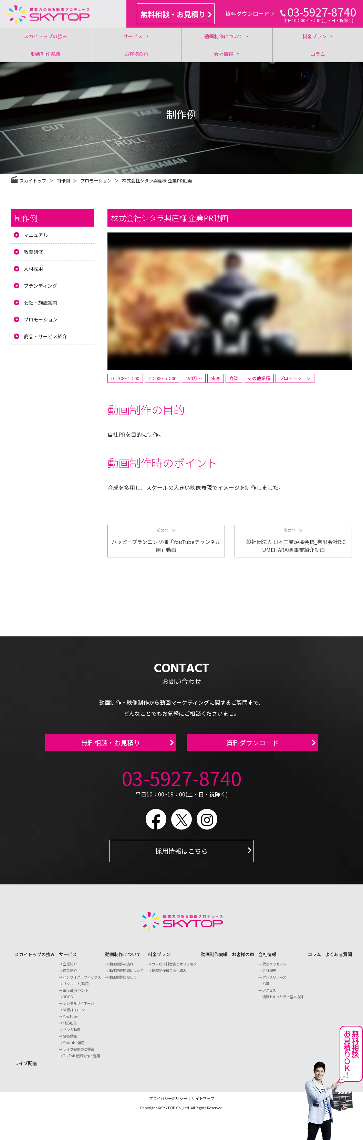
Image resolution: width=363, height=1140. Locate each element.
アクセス (269, 994)
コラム (318, 53)
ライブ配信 (25, 1067)
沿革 (265, 987)
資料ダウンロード (249, 13)
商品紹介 (70, 974)
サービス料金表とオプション (174, 967)
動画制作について (227, 36)
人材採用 (33, 268)
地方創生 (70, 1026)
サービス (136, 36)
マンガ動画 (71, 1033)
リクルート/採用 (76, 987)
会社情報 (227, 53)
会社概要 (269, 974)
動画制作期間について (126, 974)
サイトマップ (202, 1102)
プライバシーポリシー (168, 1102)
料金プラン (317, 36)
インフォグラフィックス (82, 980)
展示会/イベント (76, 994)
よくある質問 (338, 958)
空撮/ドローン (74, 1013)
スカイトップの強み (45, 36)
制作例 (25, 217)
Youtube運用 (73, 1046)
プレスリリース (274, 980)
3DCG (68, 1000)
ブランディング (40, 285)
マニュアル (36, 234)
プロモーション (96, 180)
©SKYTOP (166, 1111)
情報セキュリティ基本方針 (282, 1000)
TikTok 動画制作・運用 (81, 1059)
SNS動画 (70, 1039)
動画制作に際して (123, 980)
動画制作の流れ (121, 967)
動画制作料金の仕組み (169, 974)
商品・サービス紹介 (45, 336)
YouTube (70, 1020)
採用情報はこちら (181, 855)
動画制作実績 (45, 53)
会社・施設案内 (41, 302)
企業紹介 (70, 967)
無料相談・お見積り (176, 14)
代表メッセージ (274, 967)
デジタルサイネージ (78, 1007)
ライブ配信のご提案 (78, 1052)
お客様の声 (136, 53)
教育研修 (33, 251)
